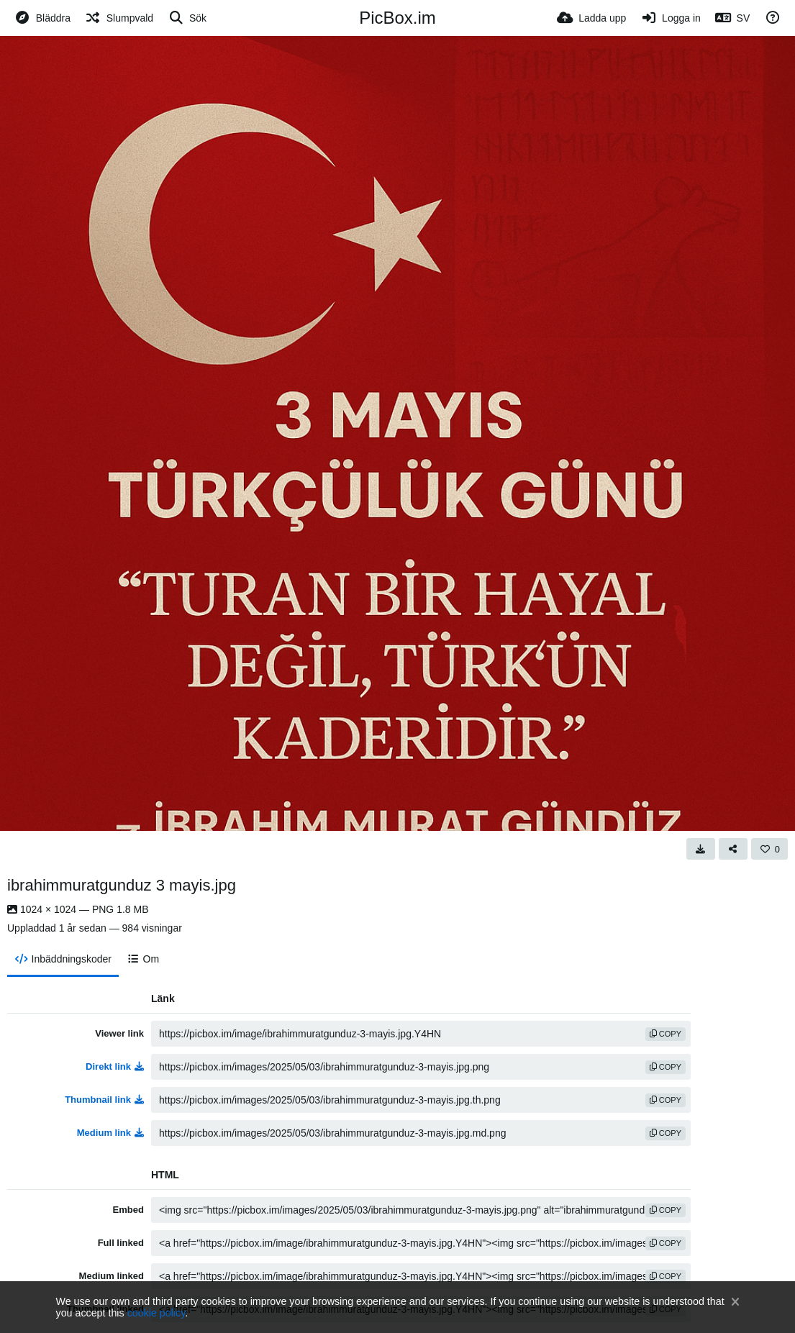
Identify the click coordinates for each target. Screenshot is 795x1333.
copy (665, 1033)
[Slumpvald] (119, 18)
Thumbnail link (104, 1099)
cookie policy (156, 1313)
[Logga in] (670, 18)
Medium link (110, 1132)
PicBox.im (397, 17)
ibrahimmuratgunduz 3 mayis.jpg (121, 885)
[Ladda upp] (591, 18)
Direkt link (115, 1066)
